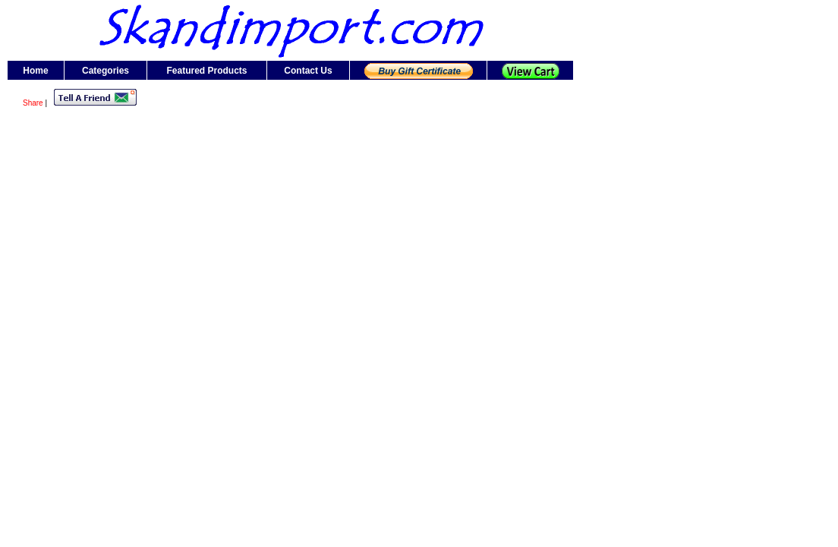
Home (35, 70)
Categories (105, 70)
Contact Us (308, 70)
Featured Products (206, 70)
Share (33, 103)
